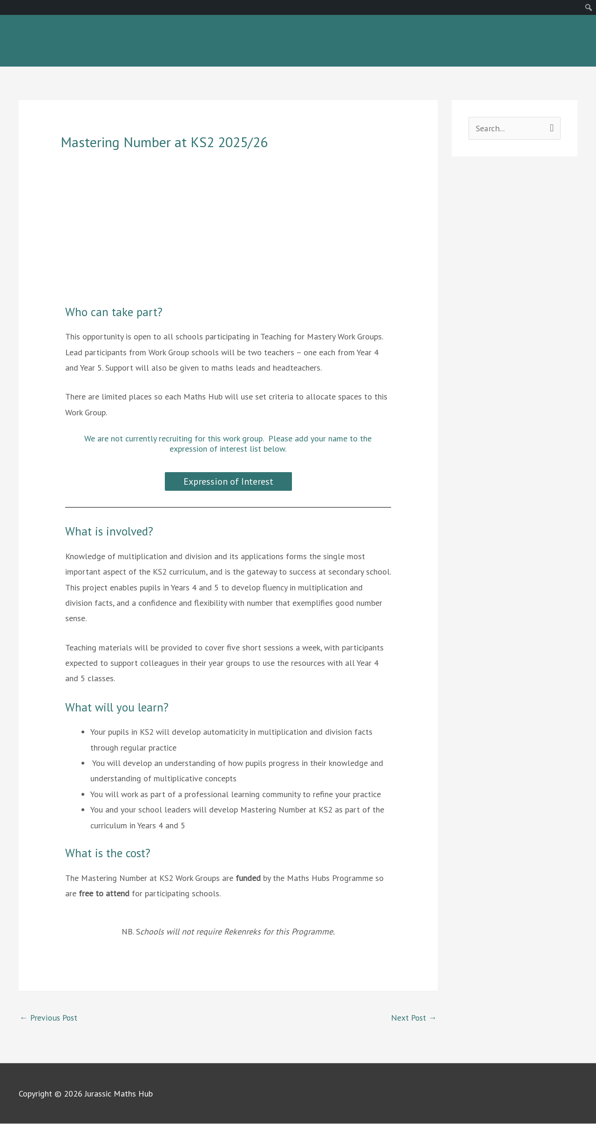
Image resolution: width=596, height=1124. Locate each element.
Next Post (413, 1017)
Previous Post (49, 1017)
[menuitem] (589, 7)
